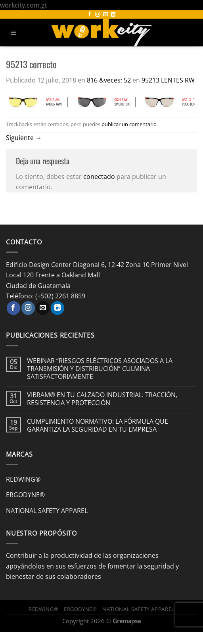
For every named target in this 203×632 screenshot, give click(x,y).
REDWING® (23, 479)
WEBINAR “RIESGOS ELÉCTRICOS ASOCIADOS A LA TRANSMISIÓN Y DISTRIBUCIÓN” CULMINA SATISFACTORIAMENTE (99, 368)
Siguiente (24, 137)
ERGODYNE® (25, 494)
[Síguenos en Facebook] (89, 14)
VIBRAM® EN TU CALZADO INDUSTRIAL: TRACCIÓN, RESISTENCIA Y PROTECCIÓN (102, 399)
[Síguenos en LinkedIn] (113, 14)
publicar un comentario (129, 124)
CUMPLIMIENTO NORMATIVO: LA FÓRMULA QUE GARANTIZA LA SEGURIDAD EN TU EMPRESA (97, 425)
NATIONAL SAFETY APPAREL (47, 510)
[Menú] (13, 33)
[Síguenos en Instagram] (97, 14)
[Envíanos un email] (105, 14)
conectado (99, 176)
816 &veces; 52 (109, 80)
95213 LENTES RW (168, 80)
